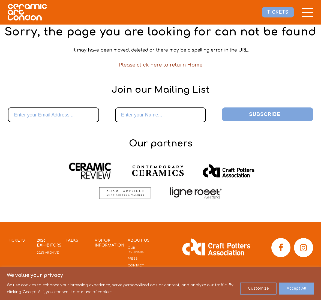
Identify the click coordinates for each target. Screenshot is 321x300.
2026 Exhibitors (49, 242)
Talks (72, 240)
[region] (160, 283)
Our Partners (136, 250)
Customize (258, 288)
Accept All (296, 288)
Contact (136, 265)
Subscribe (264, 114)
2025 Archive (48, 252)
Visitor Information (109, 242)
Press (133, 258)
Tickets (16, 240)
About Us (138, 240)
